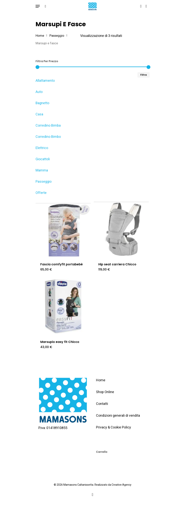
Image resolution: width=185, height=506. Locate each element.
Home (40, 35)
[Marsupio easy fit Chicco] (63, 306)
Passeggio (56, 35)
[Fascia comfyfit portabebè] (63, 229)
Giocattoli (43, 159)
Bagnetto (42, 103)
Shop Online (105, 392)
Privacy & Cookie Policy (113, 427)
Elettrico (42, 148)
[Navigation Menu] (38, 6)
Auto (39, 92)
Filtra (143, 74)
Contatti (102, 404)
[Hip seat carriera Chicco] (121, 229)
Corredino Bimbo (48, 137)
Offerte (41, 193)
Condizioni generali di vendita (118, 415)
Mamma (42, 170)
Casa (39, 114)
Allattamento (45, 80)
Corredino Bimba (48, 125)
